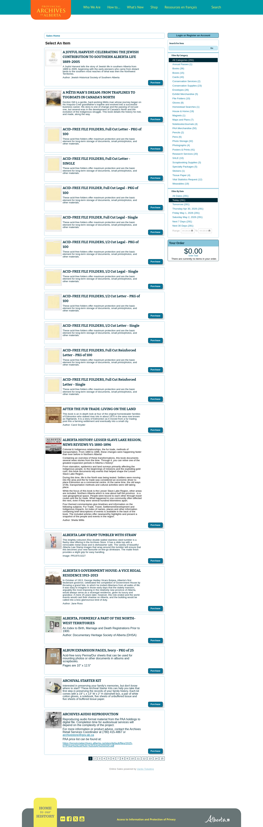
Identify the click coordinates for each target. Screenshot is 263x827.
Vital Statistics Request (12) (187, 179)
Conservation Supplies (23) (187, 85)
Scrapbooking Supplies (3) (186, 162)
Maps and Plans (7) (183, 119)
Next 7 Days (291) (182, 221)
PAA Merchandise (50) (184, 128)
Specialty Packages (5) (184, 166)
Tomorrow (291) (180, 204)
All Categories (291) (183, 60)
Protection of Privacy (163, 819)
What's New (135, 7)
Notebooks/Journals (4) (185, 124)
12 (144, 758)
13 (150, 758)
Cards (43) (178, 77)
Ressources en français (181, 7)
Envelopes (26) (180, 89)
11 (138, 758)
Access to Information (130, 819)
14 (156, 758)
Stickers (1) (178, 170)
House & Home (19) (183, 111)
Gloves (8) (178, 102)
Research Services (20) (185, 153)
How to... (113, 7)
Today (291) (178, 200)
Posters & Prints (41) (183, 149)
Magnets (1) (178, 115)
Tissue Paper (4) (181, 175)
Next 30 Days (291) (182, 225)
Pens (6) (177, 136)
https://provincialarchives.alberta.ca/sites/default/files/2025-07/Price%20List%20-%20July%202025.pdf (98, 744)
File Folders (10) (181, 98)
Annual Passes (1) (182, 64)
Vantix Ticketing (145, 769)
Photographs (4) (181, 145)
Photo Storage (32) (182, 141)
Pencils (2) (178, 132)
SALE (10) (178, 158)
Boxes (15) (178, 72)
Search (216, 7)
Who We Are (91, 7)
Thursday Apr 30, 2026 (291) (187, 208)
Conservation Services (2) (186, 81)
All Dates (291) (180, 196)
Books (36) (178, 68)
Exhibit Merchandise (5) (185, 94)
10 (132, 758)
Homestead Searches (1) (185, 107)
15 (162, 758)
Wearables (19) (180, 183)
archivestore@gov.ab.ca (78, 734)
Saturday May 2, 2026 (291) (187, 217)
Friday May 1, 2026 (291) (186, 213)
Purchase (155, 82)
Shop (154, 7)
